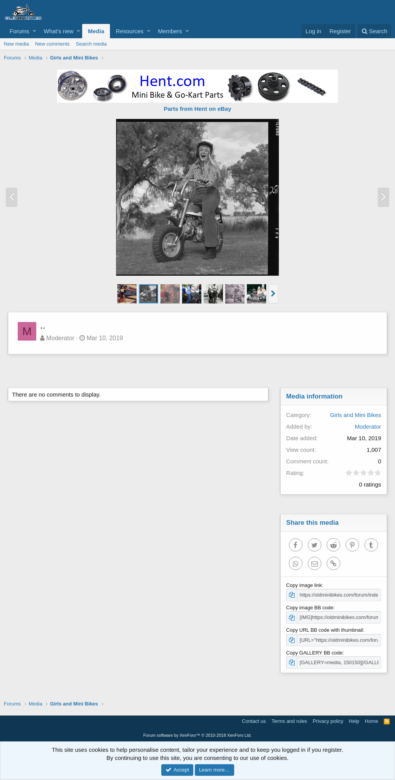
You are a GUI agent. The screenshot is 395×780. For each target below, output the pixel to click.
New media (16, 44)
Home (371, 721)
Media (96, 31)
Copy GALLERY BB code (314, 653)
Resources (129, 31)
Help (354, 721)
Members (170, 31)
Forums (19, 31)
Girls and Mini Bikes (355, 415)
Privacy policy (328, 721)
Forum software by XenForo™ (197, 735)
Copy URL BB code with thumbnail (324, 630)
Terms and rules (289, 721)
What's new (58, 31)
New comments (52, 44)
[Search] (374, 31)
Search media (91, 44)
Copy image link (304, 585)
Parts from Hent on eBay (197, 108)
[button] (34, 31)
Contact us (254, 721)
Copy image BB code (309, 607)
